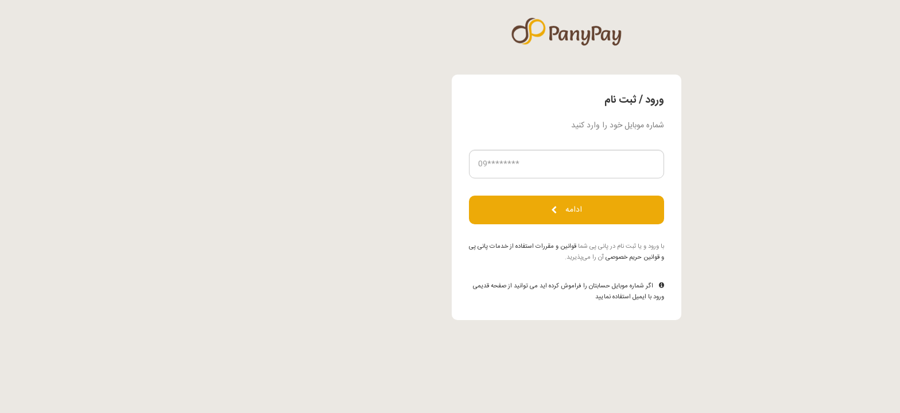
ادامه (450, 210)
